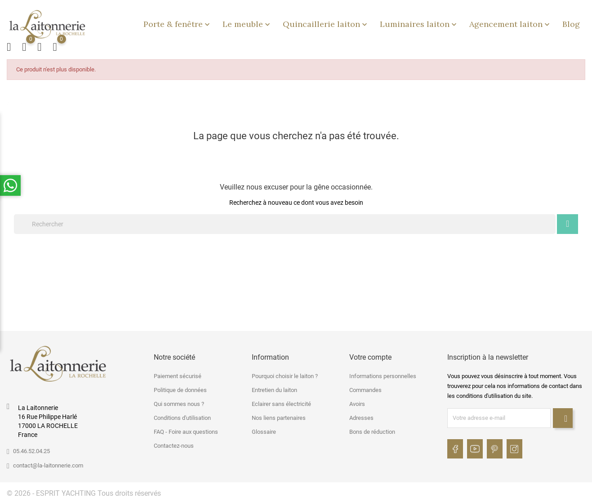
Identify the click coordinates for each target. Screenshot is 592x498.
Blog (571, 23)
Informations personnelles (382, 373)
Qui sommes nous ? (179, 401)
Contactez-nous (174, 443)
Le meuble (247, 23)
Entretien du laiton (274, 387)
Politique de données (180, 387)
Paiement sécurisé (177, 373)
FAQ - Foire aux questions (186, 429)
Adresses (361, 415)
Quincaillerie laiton (326, 23)
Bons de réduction (372, 429)
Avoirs (357, 401)
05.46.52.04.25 (31, 448)
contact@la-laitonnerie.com (48, 462)
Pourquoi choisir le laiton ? (285, 373)
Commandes (365, 387)
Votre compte (370, 354)
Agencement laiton (510, 23)
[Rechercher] (285, 221)
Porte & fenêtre (177, 23)
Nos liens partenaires (279, 415)
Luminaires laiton (419, 23)
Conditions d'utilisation (182, 415)
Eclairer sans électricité (281, 401)
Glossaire (264, 429)
